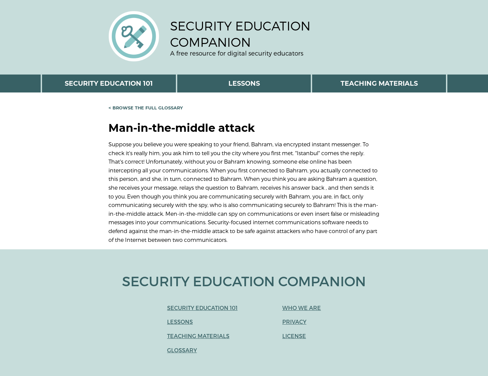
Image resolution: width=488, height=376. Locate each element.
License (294, 336)
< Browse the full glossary (145, 107)
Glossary (182, 350)
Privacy (294, 321)
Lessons (244, 83)
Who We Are (301, 308)
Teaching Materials (379, 83)
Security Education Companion (240, 33)
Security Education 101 (109, 83)
